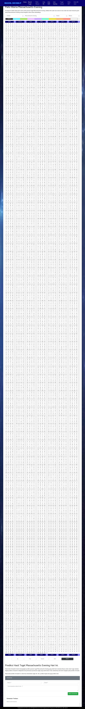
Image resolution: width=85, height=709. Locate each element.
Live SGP (49, 3)
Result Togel (30, 3)
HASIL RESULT (12, 3)
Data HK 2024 (76, 3)
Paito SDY (69, 3)
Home (24, 2)
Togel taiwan (62, 3)
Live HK (44, 3)
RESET (9, 19)
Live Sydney (55, 3)
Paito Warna (37, 3)
